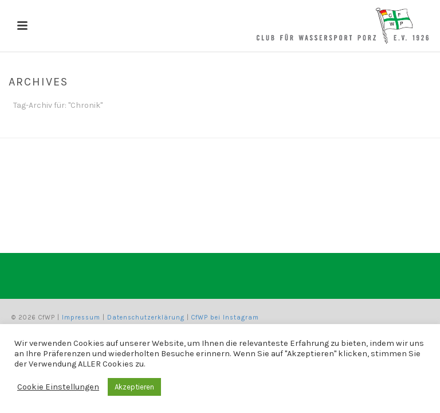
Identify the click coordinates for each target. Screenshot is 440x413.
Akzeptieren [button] (134, 387)
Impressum (81, 317)
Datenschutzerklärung (145, 317)
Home (406, 126)
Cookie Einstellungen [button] (58, 387)
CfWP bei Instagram (225, 317)
